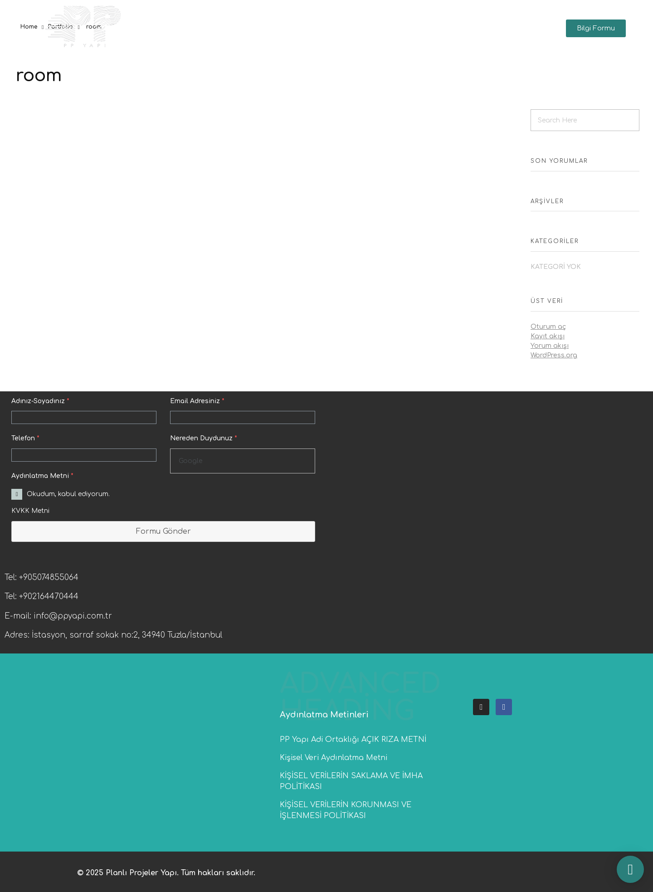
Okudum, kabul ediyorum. (68, 494)
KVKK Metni (30, 510)
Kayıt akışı (548, 336)
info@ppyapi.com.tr (73, 616)
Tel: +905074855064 (41, 577)
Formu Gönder (163, 531)
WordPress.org (554, 355)
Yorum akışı (550, 345)
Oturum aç (548, 326)
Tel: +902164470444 (41, 596)
